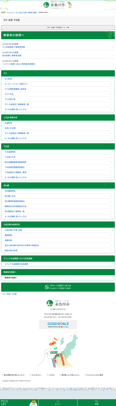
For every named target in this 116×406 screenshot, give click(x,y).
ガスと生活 (9, 94)
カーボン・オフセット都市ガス (16, 84)
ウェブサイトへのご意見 (94, 375)
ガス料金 (8, 79)
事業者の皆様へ (33, 12)
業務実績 (8, 235)
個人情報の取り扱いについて (14, 375)
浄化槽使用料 (10, 191)
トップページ (10, 12)
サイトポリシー (37, 375)
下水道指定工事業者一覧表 (15, 172)
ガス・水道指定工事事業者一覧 (17, 104)
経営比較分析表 (11, 250)
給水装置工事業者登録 (11, 56)
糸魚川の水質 (10, 128)
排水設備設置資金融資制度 (15, 162)
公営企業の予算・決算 (13, 230)
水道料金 (8, 123)
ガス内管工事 (10, 99)
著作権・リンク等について (70, 375)
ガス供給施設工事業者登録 (13, 47)
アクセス (51, 375)
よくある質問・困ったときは (16, 109)
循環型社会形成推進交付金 (15, 206)
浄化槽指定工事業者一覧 (15, 211)
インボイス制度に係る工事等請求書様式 (18, 64)
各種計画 (8, 240)
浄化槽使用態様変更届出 (15, 201)
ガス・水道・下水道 (21, 12)
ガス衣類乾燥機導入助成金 (15, 89)
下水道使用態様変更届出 (15, 167)
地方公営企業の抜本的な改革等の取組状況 (22, 245)
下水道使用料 (10, 152)
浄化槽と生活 (10, 196)
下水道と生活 (10, 157)
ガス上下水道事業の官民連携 (16, 264)
